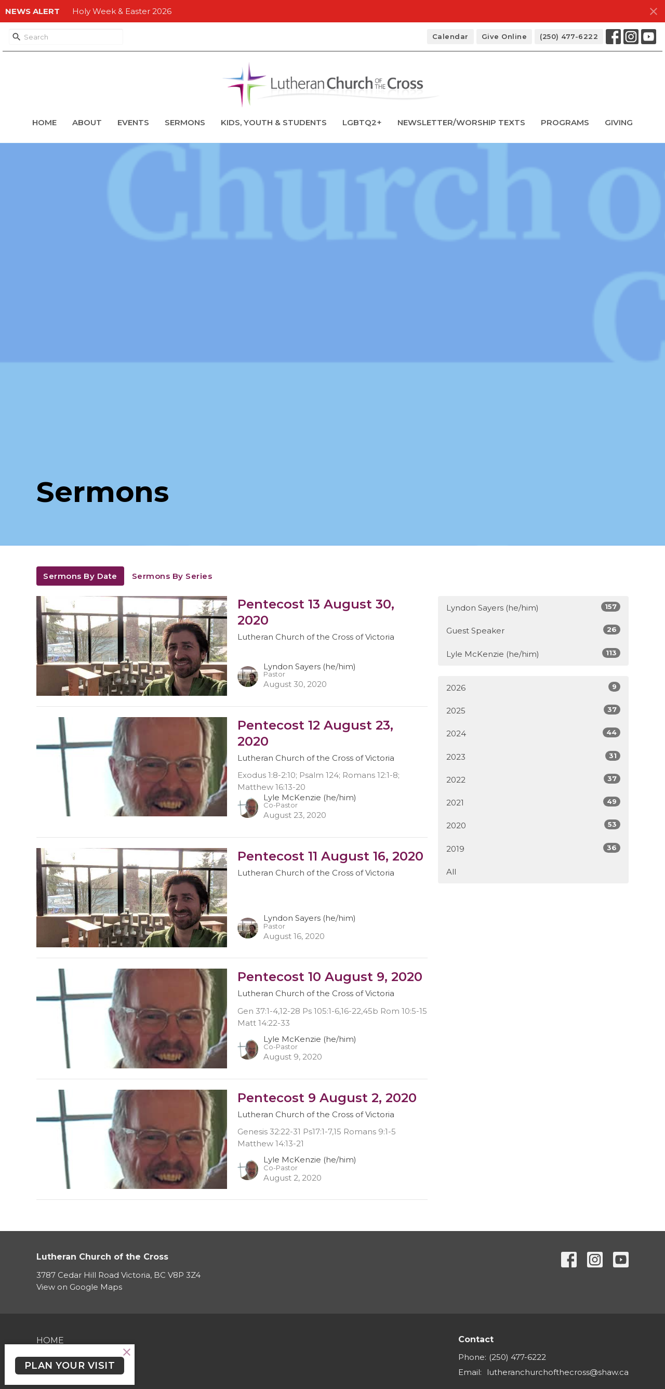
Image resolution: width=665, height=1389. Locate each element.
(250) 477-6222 (569, 36)
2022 (533, 779)
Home (44, 122)
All (451, 872)
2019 (533, 848)
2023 (533, 756)
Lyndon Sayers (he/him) (533, 607)
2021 (533, 802)
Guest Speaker (533, 630)
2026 (533, 687)
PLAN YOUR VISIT (69, 1365)
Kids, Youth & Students (274, 122)
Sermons (185, 122)
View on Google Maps (79, 1287)
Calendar (450, 36)
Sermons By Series (172, 576)
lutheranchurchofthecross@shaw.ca (558, 1372)
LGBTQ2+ (362, 122)
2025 (533, 710)
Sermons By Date (80, 576)
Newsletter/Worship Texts (461, 122)
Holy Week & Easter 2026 (121, 11)
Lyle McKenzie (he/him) (533, 653)
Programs (565, 122)
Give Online (504, 36)
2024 (533, 732)
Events (133, 122)
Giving (619, 122)
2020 (533, 824)
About (87, 122)
